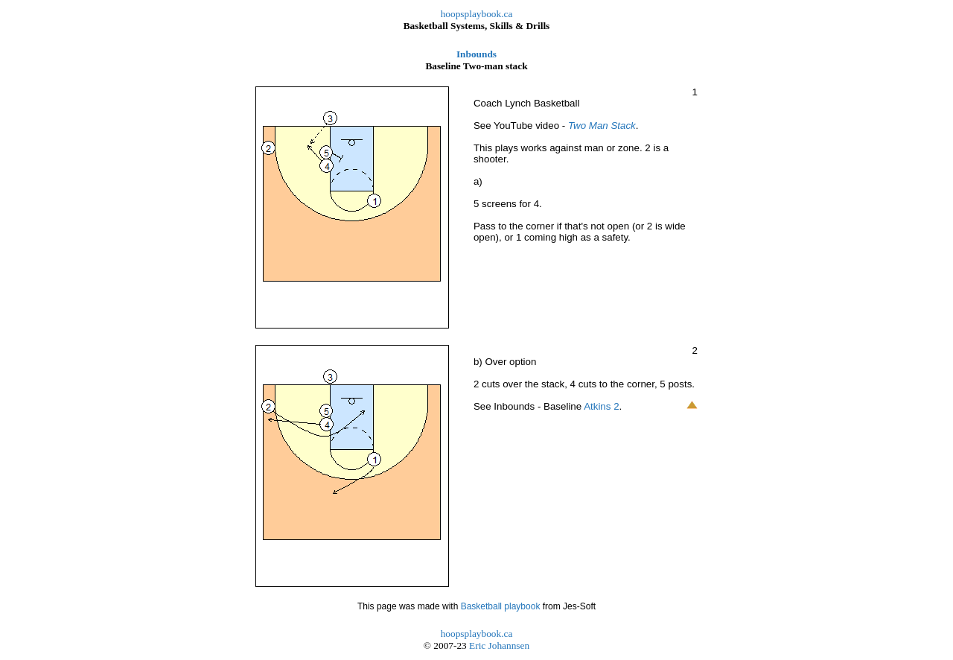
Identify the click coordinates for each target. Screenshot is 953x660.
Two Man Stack (602, 125)
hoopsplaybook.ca (477, 13)
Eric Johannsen (499, 645)
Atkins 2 (601, 406)
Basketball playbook (501, 606)
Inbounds (476, 54)
